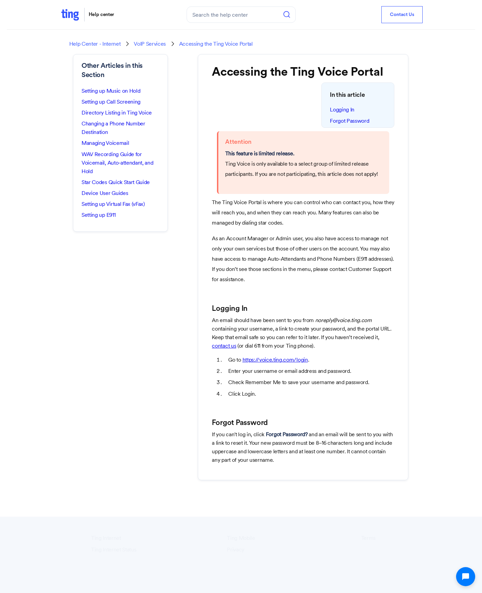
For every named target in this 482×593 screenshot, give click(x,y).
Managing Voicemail (105, 143)
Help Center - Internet (95, 44)
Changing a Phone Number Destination (113, 127)
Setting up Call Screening (111, 101)
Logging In (342, 109)
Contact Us (402, 14)
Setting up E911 (98, 215)
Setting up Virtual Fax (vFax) (113, 204)
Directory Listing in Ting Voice (117, 112)
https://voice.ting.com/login (275, 359)
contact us (224, 346)
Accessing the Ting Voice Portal (216, 44)
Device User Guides (105, 193)
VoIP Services (150, 44)
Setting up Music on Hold (111, 91)
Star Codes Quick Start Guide (116, 182)
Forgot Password (349, 121)
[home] (70, 14)
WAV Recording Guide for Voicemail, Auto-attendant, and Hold (117, 162)
